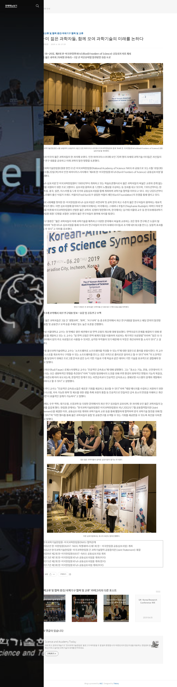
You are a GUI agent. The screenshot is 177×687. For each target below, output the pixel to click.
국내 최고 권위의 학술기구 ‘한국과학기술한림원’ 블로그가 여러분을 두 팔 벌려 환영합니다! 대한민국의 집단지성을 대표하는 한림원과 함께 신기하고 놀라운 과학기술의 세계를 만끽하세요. (105, 646)
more (165, 591)
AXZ (108, 684)
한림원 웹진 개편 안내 (56, 8)
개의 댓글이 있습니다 (59, 631)
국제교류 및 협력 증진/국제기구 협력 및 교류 (69, 33)
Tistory (123, 684)
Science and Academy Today (67, 641)
